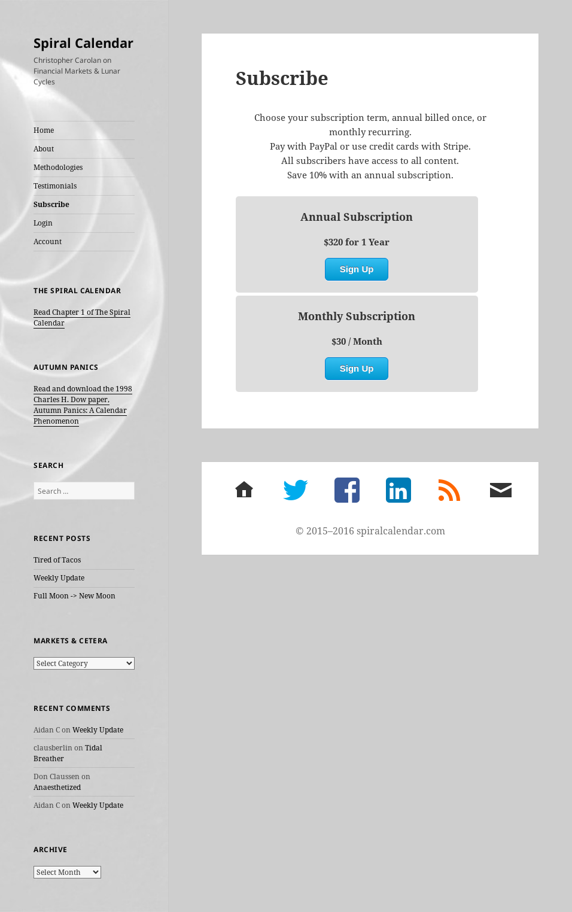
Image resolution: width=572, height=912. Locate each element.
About (44, 149)
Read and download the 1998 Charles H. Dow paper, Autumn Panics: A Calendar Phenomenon (83, 405)
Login (43, 223)
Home (44, 130)
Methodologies (58, 167)
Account (48, 241)
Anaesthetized (57, 787)
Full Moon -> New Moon (74, 596)
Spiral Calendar (83, 42)
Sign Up (357, 269)
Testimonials (55, 186)
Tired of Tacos (57, 560)
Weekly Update (59, 578)
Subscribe (51, 204)
